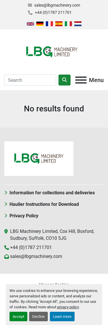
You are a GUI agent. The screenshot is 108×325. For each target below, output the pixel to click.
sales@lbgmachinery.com (57, 5)
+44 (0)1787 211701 (53, 12)
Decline (38, 316)
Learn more (62, 316)
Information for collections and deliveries (52, 192)
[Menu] (81, 80)
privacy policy (68, 307)
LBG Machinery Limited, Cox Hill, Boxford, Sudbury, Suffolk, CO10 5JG (52, 235)
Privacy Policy (24, 215)
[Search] (30, 80)
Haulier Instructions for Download (44, 204)
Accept (18, 316)
